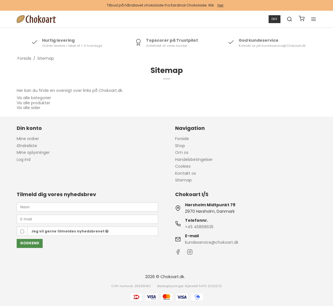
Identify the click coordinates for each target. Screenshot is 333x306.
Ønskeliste (27, 145)
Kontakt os (185, 173)
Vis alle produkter (33, 103)
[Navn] (87, 207)
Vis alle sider (28, 107)
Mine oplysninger (33, 152)
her (220, 5)
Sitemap (183, 180)
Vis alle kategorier (34, 98)
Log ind (24, 159)
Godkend (29, 243)
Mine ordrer (28, 138)
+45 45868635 (199, 227)
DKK (274, 19)
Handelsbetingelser (194, 159)
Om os (181, 152)
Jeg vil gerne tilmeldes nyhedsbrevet (69, 231)
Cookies (183, 166)
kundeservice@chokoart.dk (211, 242)
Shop (180, 145)
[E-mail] (87, 219)
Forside (182, 138)
